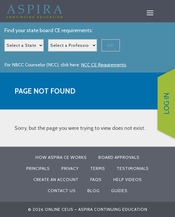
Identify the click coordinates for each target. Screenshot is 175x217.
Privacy (70, 168)
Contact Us (62, 190)
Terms (97, 168)
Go (110, 45)
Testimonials (133, 168)
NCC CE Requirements (103, 65)
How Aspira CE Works (61, 157)
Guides (119, 190)
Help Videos (127, 179)
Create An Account (56, 179)
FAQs (96, 179)
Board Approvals (118, 157)
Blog (93, 190)
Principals (38, 168)
